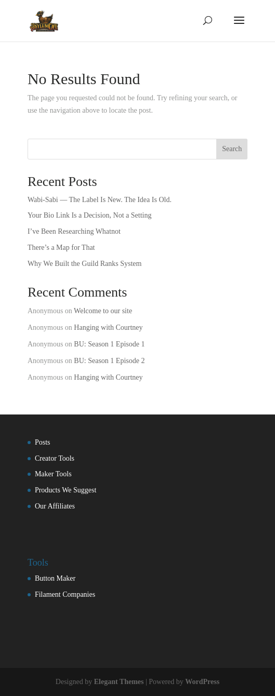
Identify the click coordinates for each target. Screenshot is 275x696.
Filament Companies (65, 594)
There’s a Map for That (61, 247)
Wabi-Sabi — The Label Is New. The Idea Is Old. (100, 200)
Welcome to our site (103, 311)
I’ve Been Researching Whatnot (74, 231)
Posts (42, 442)
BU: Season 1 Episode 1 (109, 344)
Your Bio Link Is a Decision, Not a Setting (90, 215)
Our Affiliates (55, 506)
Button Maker (55, 578)
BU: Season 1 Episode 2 (109, 361)
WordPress (202, 682)
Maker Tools (53, 474)
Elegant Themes (119, 682)
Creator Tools (54, 458)
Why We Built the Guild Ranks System (85, 263)
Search (232, 149)
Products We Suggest (65, 490)
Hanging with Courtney (108, 327)
